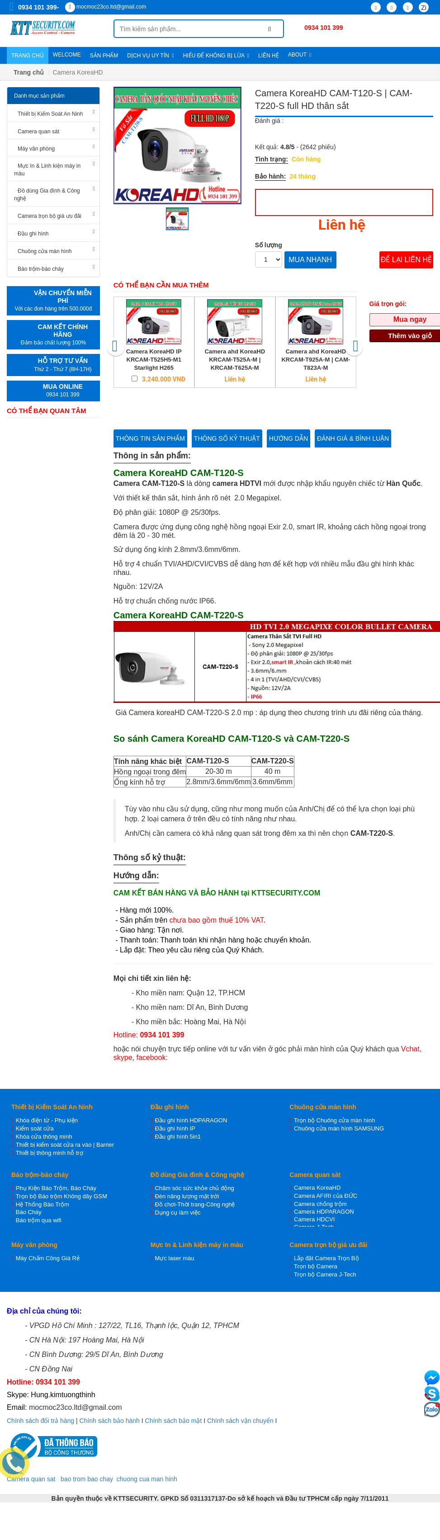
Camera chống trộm (320, 1204)
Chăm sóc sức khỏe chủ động (194, 1188)
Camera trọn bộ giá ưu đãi (49, 216)
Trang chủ (27, 55)
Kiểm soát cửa (35, 1128)
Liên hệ (268, 55)
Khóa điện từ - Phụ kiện (47, 1120)
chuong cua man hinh (147, 1479)
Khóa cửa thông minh (44, 1136)
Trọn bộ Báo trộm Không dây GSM (61, 1196)
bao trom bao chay (87, 1479)
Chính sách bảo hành (110, 1420)
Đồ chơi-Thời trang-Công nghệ (195, 1204)
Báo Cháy (29, 1212)
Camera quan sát (38, 131)
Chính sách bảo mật (173, 1420)
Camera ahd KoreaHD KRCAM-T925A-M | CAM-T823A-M (315, 359)
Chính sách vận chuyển (240, 1420)
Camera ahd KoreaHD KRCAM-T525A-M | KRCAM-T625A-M (234, 359)
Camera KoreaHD (317, 1187)
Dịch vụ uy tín (150, 55)
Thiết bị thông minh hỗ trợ (49, 1152)
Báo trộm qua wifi (39, 1220)
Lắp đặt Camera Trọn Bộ (326, 1258)
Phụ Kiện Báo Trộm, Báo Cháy (56, 1188)
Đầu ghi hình (33, 234)
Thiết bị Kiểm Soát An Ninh (50, 114)
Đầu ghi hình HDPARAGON (191, 1120)
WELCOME (67, 55)
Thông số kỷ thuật (227, 438)
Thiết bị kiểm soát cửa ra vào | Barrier (65, 1144)
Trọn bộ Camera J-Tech (325, 1274)
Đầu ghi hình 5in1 (178, 1136)
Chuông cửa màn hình (44, 251)
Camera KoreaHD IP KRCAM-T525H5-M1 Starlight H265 (154, 359)
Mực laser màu (174, 1258)
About (300, 55)
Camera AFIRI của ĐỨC (325, 1195)
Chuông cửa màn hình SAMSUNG (339, 1128)
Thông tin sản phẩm (150, 438)
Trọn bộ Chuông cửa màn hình (334, 1120)
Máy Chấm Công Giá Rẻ (48, 1258)
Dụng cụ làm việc (177, 1212)
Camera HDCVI (314, 1219)
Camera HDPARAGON (324, 1211)
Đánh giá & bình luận (353, 438)
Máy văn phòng (36, 149)
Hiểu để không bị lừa (216, 55)
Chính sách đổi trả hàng (40, 1420)
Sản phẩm (104, 55)
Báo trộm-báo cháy (41, 269)
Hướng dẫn (288, 438)
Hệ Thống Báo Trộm (42, 1204)
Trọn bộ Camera (315, 1266)
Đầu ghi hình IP (175, 1128)
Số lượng (268, 245)
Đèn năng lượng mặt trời (187, 1196)
